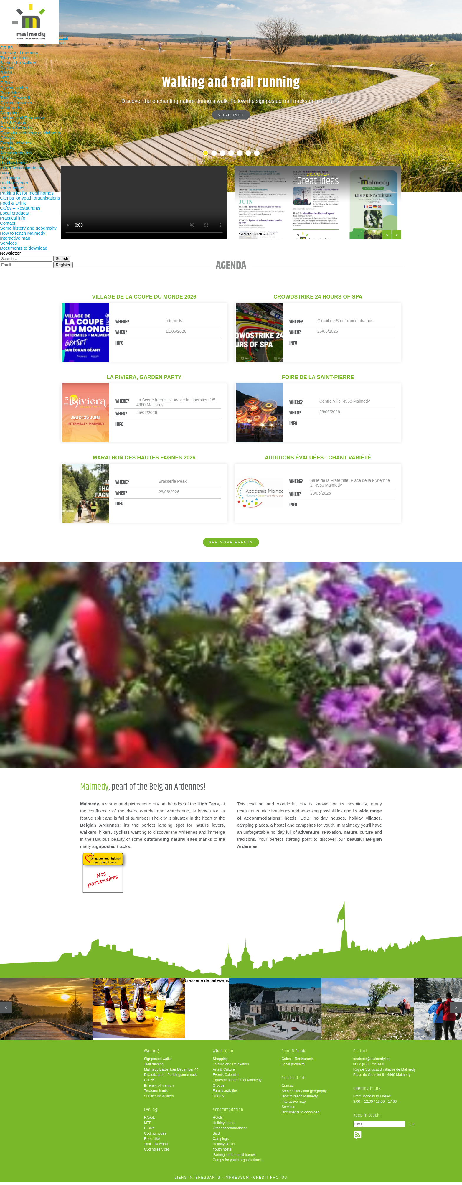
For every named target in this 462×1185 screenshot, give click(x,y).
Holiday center (224, 1147)
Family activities (225, 1093)
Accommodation (277, 14)
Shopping (220, 1061)
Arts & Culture (224, 1072)
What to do (238, 14)
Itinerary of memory (159, 1088)
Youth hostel (222, 1152)
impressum (236, 1180)
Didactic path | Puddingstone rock (170, 1077)
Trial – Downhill (156, 1147)
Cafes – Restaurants (297, 1061)
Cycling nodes (155, 1136)
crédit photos (270, 1180)
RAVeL (149, 1120)
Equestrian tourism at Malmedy (237, 1083)
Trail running (154, 1067)
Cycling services (157, 1152)
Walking (161, 14)
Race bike (152, 1141)
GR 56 (149, 1083)
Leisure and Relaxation (231, 1067)
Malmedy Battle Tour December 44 (171, 1072)
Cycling (200, 14)
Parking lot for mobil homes (234, 1157)
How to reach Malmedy (299, 1099)
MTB (147, 1125)
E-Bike (149, 1131)
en (439, 9)
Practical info (354, 14)
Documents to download (300, 1115)
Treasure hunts (156, 1093)
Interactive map (293, 1104)
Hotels (218, 1120)
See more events (231, 542)
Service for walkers (159, 1099)
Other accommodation (230, 1131)
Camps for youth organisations (237, 1163)
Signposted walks (157, 1061)
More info (231, 115)
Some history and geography (303, 1094)
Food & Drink (316, 14)
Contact (287, 1088)
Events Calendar (226, 1077)
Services (288, 1109)
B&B (216, 1136)
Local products (292, 1067)
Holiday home (223, 1125)
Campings (221, 1141)
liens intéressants (197, 1180)
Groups (218, 1088)
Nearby (218, 1099)
